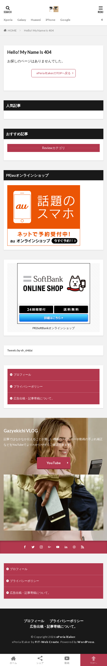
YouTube (54, 463)
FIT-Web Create (47, 642)
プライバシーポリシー (28, 386)
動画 (67, 660)
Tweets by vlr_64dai (20, 350)
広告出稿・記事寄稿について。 (34, 398)
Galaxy (21, 20)
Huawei (36, 20)
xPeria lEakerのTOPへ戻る (53, 73)
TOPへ (93, 660)
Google (65, 20)
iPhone (50, 20)
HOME (12, 30)
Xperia (8, 20)
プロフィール (22, 374)
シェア (40, 660)
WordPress (85, 642)
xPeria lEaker (65, 637)
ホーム (13, 660)
